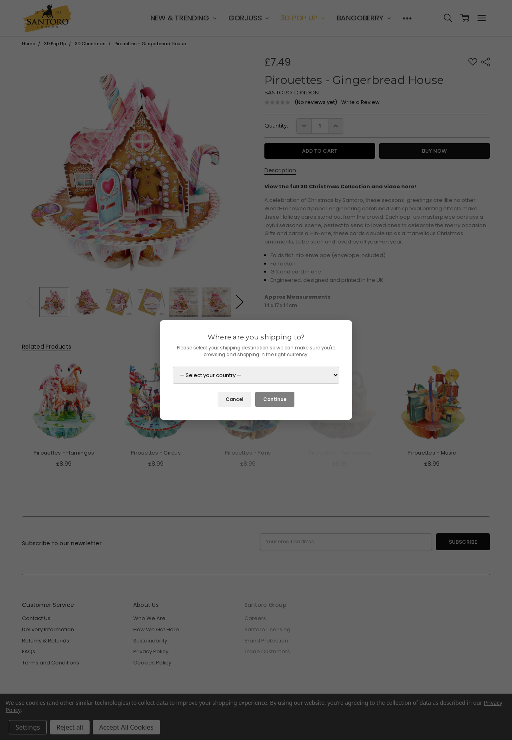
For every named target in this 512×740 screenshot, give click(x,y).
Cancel (234, 399)
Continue (274, 399)
